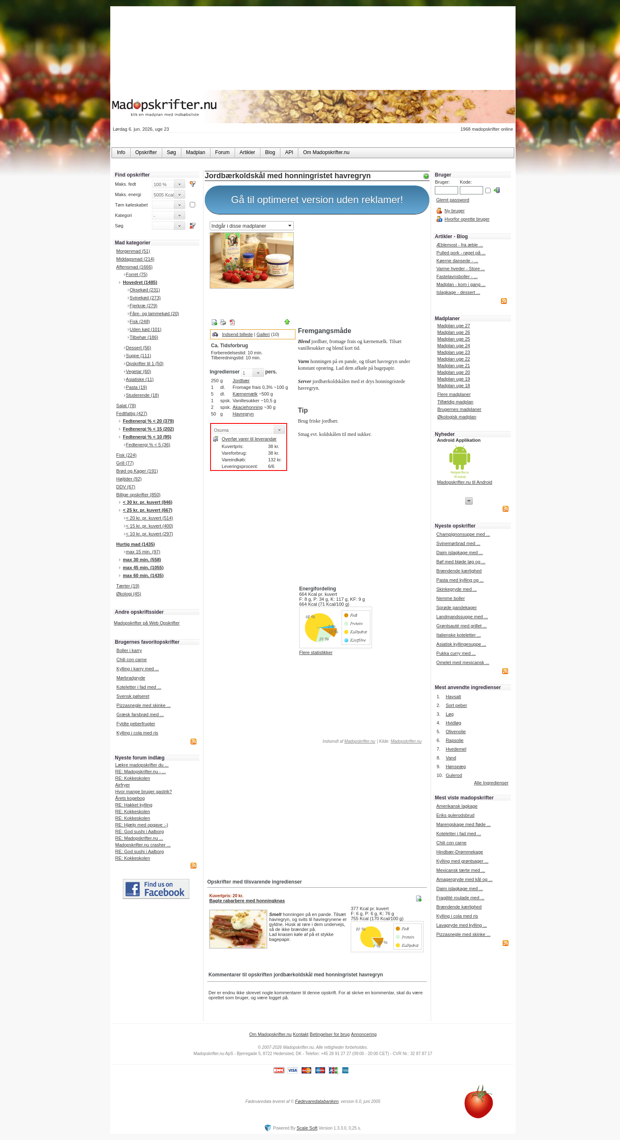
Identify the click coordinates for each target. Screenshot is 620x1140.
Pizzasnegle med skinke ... (144, 705)
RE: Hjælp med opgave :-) (141, 824)
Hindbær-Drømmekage (459, 851)
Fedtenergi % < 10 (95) (147, 436)
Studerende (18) (142, 395)
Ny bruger (454, 210)
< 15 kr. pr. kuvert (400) (149, 525)
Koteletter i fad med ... (139, 686)
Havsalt (453, 696)
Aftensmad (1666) (134, 266)
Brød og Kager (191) (137, 470)
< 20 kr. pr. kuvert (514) (149, 517)
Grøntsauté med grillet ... (461, 625)
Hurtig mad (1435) (135, 544)
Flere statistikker (315, 652)
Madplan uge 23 (453, 352)
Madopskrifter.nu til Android (464, 482)
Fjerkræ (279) (144, 305)
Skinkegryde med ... (456, 589)
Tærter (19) (127, 585)
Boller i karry (129, 650)
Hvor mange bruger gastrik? (143, 791)
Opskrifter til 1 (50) (145, 363)
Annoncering (364, 1034)
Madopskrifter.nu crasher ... (143, 844)
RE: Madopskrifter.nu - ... (140, 771)
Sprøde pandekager (456, 607)
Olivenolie (456, 731)
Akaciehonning (248, 407)
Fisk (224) (126, 455)
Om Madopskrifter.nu (270, 1034)
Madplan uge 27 (453, 325)
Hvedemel (456, 749)
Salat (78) (126, 405)
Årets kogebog (130, 798)
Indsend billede (237, 334)
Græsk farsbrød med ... (140, 714)
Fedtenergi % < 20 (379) (148, 420)
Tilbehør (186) (144, 337)
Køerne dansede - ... (457, 260)
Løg (450, 714)
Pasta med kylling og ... (460, 579)
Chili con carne (132, 659)
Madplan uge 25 (453, 338)
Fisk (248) (140, 321)
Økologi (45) (128, 593)
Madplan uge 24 (453, 345)
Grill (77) (125, 462)
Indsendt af (348, 741)
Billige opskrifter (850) (138, 494)
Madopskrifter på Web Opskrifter (147, 622)
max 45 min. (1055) (143, 567)
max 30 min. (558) (142, 559)
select (290, 225)
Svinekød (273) (145, 297)
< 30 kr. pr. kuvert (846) (147, 502)
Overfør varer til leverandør (249, 438)
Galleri (263, 334)
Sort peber (456, 705)
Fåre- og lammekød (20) (154, 313)
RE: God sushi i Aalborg (139, 831)
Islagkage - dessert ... (458, 292)
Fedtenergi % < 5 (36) (148, 444)
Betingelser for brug (330, 1034)
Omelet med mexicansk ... (462, 662)
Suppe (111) (138, 355)
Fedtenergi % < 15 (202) (148, 428)
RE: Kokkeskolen (132, 778)
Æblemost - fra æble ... (459, 244)
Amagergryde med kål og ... (464, 879)
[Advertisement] (362, 272)
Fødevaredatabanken (317, 1101)
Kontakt (300, 1034)
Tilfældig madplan (455, 401)
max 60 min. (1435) (143, 575)
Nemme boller (450, 598)
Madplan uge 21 (453, 365)
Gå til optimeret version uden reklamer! (317, 199)
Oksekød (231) (145, 289)
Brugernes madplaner (459, 409)
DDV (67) (125, 486)
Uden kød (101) (145, 329)
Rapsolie (455, 740)
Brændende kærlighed (459, 570)
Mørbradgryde (131, 677)
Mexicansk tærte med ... (460, 870)
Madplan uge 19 (453, 378)
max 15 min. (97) (143, 551)
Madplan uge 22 (453, 358)
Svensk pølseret (133, 696)
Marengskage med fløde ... (463, 824)
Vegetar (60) (138, 371)
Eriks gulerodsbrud (455, 815)
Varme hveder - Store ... (460, 268)
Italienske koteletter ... (458, 634)
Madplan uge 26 (453, 332)
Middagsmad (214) (135, 258)
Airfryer (122, 784)
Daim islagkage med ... (459, 552)
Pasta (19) (136, 387)
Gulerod (454, 775)
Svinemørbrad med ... (458, 543)
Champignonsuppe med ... (463, 534)
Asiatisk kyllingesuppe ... (461, 644)
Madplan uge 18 (453, 385)
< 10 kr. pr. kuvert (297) (149, 533)
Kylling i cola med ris (137, 732)
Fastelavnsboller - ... (457, 276)
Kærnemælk (245, 393)
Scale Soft (307, 1127)
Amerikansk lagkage (456, 806)
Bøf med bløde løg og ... (461, 561)
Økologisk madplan (456, 416)
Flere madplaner (454, 394)
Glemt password (452, 199)
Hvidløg (453, 722)
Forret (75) (137, 274)
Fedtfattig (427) (131, 413)
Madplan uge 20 (453, 372)
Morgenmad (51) (133, 251)
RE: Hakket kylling (133, 804)
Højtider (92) (128, 478)
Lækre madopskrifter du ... (142, 764)
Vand (451, 757)
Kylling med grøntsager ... (462, 861)
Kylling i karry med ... (138, 668)
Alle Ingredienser (491, 782)
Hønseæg (456, 766)
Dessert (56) (138, 347)
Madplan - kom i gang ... (461, 284)
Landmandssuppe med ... (462, 616)
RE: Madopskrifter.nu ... (139, 838)
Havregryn (243, 413)
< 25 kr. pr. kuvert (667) (147, 510)
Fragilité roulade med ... (460, 897)
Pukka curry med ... (456, 653)
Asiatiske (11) (140, 379)
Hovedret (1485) (140, 282)
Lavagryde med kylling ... (461, 925)
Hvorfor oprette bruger (466, 219)
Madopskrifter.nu (360, 741)
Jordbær (241, 380)
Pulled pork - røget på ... (461, 252)
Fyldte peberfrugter (136, 723)
